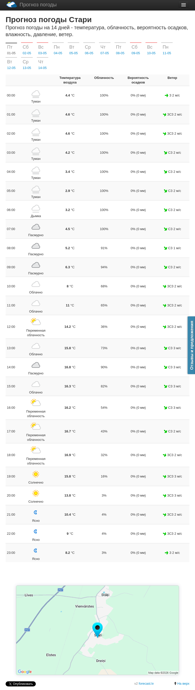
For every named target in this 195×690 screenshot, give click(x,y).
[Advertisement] (97, 574)
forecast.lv (146, 683)
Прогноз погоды (31, 4)
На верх (181, 683)
